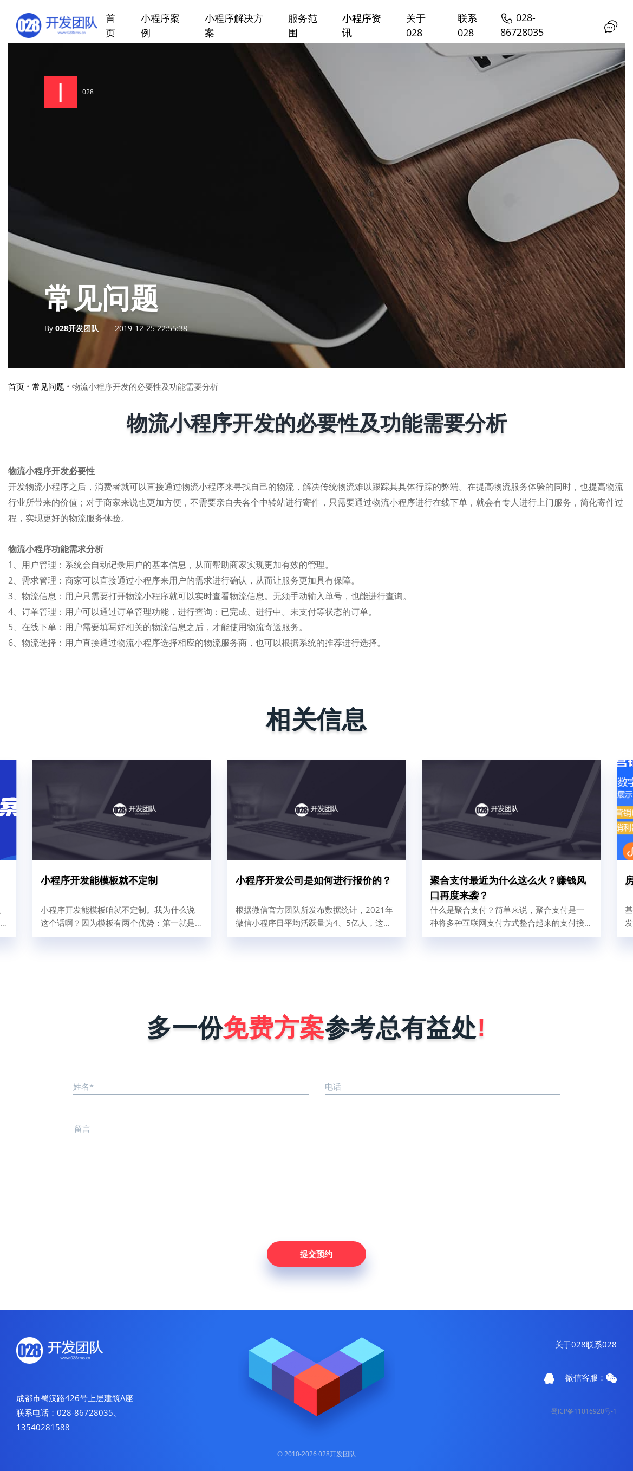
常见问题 (48, 386)
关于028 (570, 1344)
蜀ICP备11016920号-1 (584, 1411)
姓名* (83, 1086)
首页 (16, 386)
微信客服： (591, 1377)
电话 (333, 1086)
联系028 (601, 1344)
